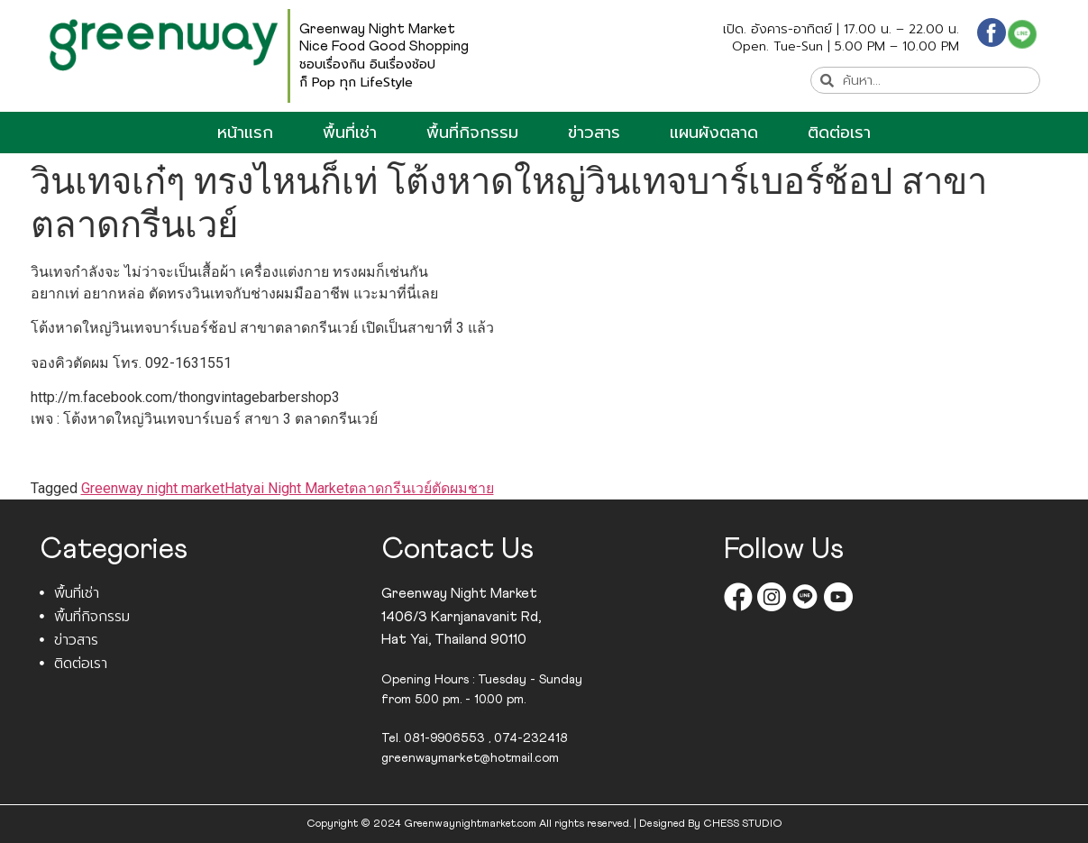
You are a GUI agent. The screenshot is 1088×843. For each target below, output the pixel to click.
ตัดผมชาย (463, 488)
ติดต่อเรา (839, 132)
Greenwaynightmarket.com (470, 824)
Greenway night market (152, 488)
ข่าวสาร (594, 132)
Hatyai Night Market (286, 488)
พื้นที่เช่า (350, 132)
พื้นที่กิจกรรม (472, 132)
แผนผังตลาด (714, 132)
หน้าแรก (245, 132)
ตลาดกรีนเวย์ (390, 488)
